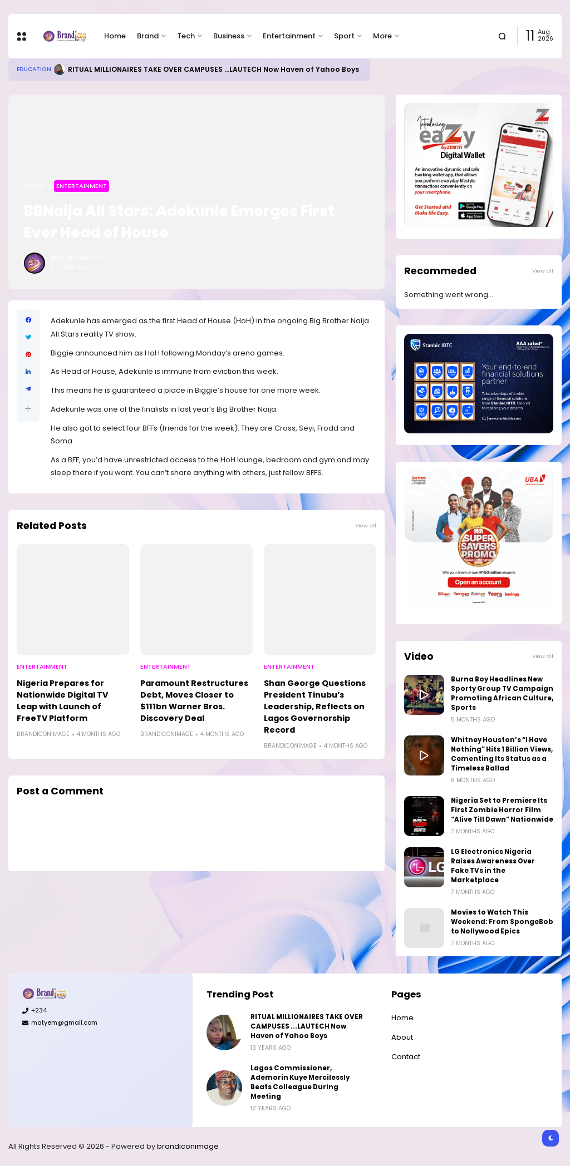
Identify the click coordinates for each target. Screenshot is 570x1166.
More (382, 36)
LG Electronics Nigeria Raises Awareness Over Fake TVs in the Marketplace (493, 866)
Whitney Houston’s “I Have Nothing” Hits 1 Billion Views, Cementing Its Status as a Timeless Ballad (502, 754)
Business (228, 36)
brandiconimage (188, 1146)
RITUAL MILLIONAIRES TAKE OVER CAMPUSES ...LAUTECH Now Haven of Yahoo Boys (213, 69)
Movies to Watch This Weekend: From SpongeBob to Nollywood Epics (502, 922)
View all (365, 525)
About (402, 1037)
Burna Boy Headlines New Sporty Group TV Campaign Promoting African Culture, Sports (502, 693)
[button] (28, 408)
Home (115, 36)
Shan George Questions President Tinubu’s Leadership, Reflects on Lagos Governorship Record (315, 706)
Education (34, 69)
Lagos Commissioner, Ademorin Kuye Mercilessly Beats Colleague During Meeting (300, 1082)
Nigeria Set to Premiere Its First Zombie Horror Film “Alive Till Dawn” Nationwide (502, 810)
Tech (186, 36)
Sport (344, 36)
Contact (405, 1056)
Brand (148, 36)
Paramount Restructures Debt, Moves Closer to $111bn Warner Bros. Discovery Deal (194, 701)
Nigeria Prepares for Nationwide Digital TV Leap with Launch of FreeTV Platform (62, 701)
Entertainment (289, 36)
